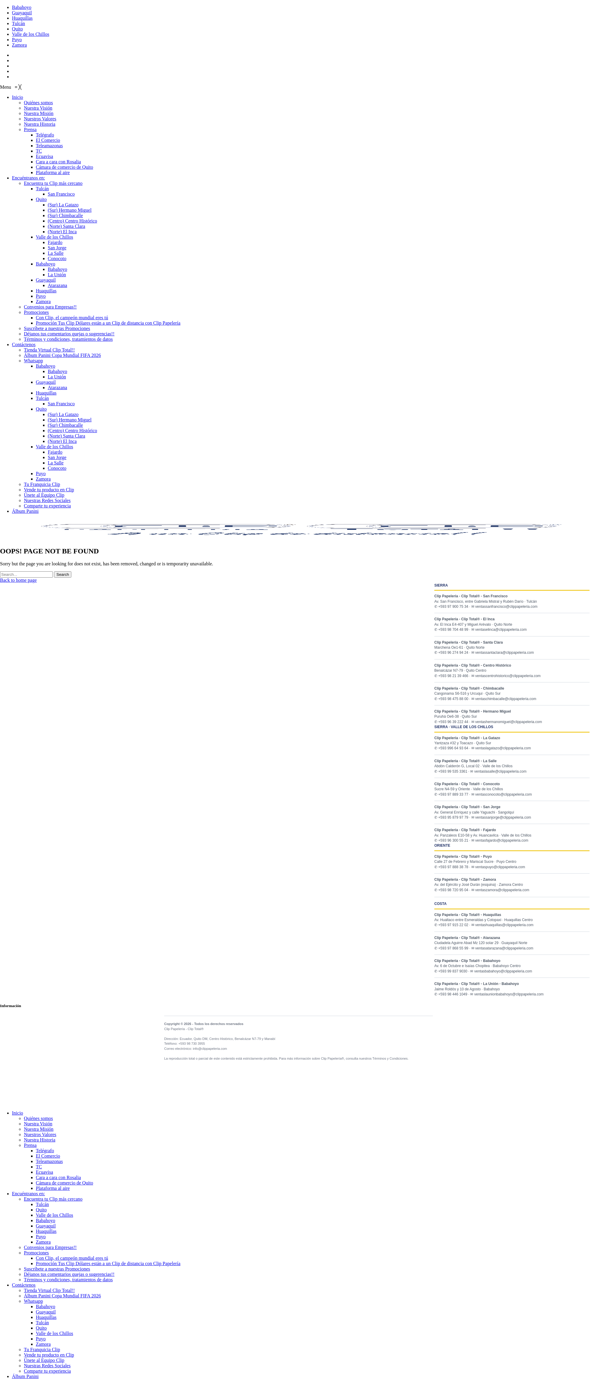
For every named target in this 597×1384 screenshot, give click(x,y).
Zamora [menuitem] (43, 1242)
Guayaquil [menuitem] (46, 1225)
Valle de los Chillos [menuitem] (54, 1215)
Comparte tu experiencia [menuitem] (47, 1371)
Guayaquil (22, 12)
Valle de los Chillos (30, 34)
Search (62, 574)
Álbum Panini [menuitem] (25, 1376)
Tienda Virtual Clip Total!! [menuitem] (49, 1290)
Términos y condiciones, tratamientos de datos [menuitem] (68, 1279)
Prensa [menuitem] (30, 1145)
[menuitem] (17, 97)
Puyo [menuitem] (41, 1236)
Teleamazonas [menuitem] (49, 1161)
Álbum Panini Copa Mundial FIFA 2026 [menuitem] (62, 1295)
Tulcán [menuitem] (42, 1204)
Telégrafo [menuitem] (45, 1150)
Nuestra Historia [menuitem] (39, 1139)
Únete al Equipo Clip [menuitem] (44, 1360)
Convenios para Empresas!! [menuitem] (50, 1247)
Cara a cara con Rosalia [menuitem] (58, 1177)
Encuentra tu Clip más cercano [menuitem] (53, 1199)
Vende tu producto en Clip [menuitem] (49, 1354)
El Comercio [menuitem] (48, 1156)
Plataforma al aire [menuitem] (53, 1188)
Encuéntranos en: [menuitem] (28, 1193)
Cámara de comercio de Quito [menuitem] (64, 1182)
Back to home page (18, 580)
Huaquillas (22, 18)
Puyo (17, 39)
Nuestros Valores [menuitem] (40, 1134)
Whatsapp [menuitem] (33, 1301)
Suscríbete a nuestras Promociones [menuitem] (57, 1268)
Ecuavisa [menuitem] (44, 1172)
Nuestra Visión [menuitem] (38, 1123)
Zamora (19, 44)
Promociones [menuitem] (36, 1252)
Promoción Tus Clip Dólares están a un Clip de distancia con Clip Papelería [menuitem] (108, 1263)
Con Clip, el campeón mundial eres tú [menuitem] (72, 1258)
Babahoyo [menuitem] (45, 1220)
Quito (17, 28)
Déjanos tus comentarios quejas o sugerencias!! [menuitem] (69, 1274)
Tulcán (18, 23)
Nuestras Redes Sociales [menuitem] (47, 1365)
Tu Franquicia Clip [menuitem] (42, 1349)
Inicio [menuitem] (17, 1113)
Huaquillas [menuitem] (46, 1231)
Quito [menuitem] (41, 1209)
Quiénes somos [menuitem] (38, 1118)
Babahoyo (21, 7)
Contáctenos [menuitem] (24, 1285)
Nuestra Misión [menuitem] (38, 1129)
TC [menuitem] (39, 1166)
